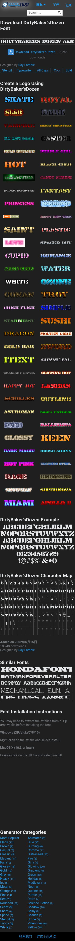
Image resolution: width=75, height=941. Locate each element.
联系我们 (25, 936)
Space (6, 915)
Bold (69, 70)
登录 (69, 5)
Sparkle (35, 915)
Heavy (7, 879)
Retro (33, 899)
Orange (8, 891)
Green (35, 875)
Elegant (8, 858)
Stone (34, 919)
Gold (6, 870)
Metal (6, 887)
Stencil (7, 70)
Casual (7, 850)
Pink (6, 895)
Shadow (36, 907)
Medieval (37, 883)
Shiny (33, 911)
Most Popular (9, 838)
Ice (4, 883)
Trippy (6, 923)
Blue (33, 842)
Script (6, 907)
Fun (5, 862)
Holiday (35, 879)
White (6, 927)
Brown (6, 846)
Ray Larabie (26, 65)
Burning (35, 846)
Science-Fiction (40, 903)
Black (7, 842)
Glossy (7, 866)
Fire (32, 858)
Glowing (36, 866)
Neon (33, 887)
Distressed (38, 854)
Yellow (35, 927)
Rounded (9, 903)
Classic (7, 854)
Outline (35, 891)
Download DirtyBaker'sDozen (31, 52)
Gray (5, 875)
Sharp (6, 911)
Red (5, 899)
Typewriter (24, 70)
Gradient (36, 870)
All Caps (43, 70)
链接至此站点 (46, 936)
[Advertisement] (37, 793)
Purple (35, 895)
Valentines (37, 923)
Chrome (36, 850)
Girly (33, 862)
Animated (36, 838)
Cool (57, 70)
